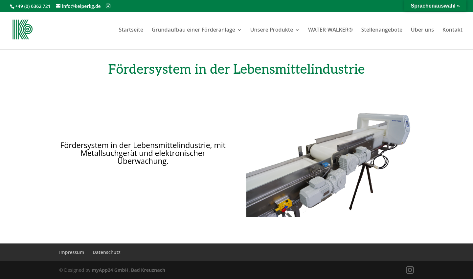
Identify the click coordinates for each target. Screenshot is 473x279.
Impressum (71, 252)
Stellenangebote (381, 29)
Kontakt (452, 29)
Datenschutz (107, 252)
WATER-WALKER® (330, 29)
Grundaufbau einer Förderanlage (193, 29)
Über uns (422, 29)
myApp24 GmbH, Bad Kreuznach (128, 270)
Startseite (131, 29)
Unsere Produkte (271, 29)
